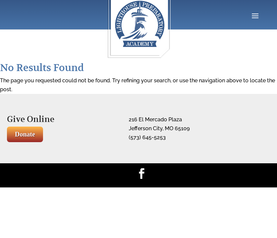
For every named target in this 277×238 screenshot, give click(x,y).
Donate (25, 134)
